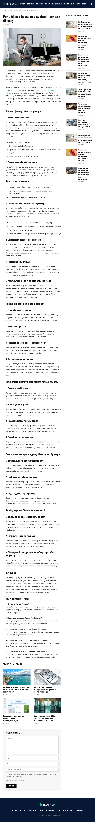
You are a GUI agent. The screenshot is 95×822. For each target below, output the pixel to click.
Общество (84, 4)
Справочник (40, 4)
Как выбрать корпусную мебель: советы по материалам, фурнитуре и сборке (84, 77)
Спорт (78, 4)
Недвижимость (57, 4)
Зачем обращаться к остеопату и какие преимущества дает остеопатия (85, 93)
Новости (23, 4)
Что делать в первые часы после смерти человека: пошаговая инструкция (84, 108)
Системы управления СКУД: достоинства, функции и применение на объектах (45, 718)
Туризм (47, 4)
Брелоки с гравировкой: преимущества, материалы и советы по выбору (45, 689)
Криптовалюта (69, 4)
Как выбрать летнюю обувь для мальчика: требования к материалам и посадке (84, 41)
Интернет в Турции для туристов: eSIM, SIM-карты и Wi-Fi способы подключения (16, 689)
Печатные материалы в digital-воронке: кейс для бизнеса (84, 123)
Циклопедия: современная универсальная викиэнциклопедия (13, 718)
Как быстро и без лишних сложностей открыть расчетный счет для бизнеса (85, 25)
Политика (30, 4)
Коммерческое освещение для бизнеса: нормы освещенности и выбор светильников (83, 60)
